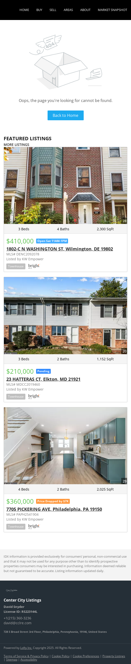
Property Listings (113, 656)
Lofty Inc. (26, 648)
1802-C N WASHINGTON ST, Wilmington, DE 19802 (59, 249)
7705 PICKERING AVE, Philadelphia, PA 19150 (54, 509)
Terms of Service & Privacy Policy (26, 656)
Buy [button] (39, 10)
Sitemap (11, 659)
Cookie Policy (61, 656)
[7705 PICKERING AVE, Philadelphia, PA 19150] (65, 445)
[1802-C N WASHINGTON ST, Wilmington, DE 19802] (65, 185)
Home (24, 10)
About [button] (85, 10)
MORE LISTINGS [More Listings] (16, 144)
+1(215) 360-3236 (17, 618)
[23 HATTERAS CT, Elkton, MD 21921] (65, 315)
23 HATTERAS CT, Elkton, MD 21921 (43, 379)
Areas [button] (68, 10)
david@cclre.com (17, 623)
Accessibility (28, 659)
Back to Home (65, 115)
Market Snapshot (112, 10)
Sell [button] (53, 10)
